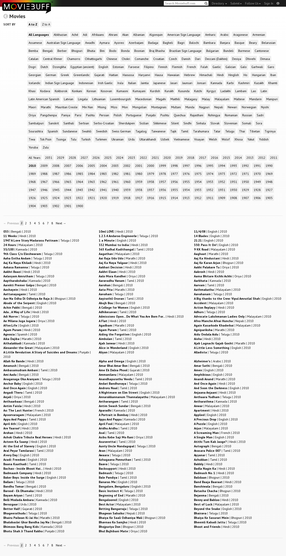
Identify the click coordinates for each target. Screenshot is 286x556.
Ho (245, 75)
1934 (186, 190)
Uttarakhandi (147, 139)
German (51, 75)
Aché (75, 35)
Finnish (162, 67)
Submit (236, 3)
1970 (257, 174)
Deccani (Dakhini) (216, 59)
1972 (233, 174)
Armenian (258, 35)
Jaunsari (187, 83)
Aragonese (240, 35)
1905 (269, 198)
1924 (55, 198)
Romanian (231, 115)
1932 (209, 190)
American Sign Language (183, 35)
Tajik (173, 131)
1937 (150, 190)
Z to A (46, 24)
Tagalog (141, 131)
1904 (32, 206)
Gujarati (99, 75)
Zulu (46, 147)
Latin (264, 91)
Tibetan (255, 131)
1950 (245, 182)
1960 (126, 182)
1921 (91, 198)
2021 (155, 158)
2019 (179, 158)
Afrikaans (98, 35)
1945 (55, 190)
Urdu (131, 139)
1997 (186, 166)
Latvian (68, 99)
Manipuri (272, 99)
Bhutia (91, 51)
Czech (173, 59)
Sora (259, 123)
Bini (102, 51)
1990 (269, 166)
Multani (176, 107)
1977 (174, 174)
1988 (44, 174)
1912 (198, 198)
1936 (162, 190)
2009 (44, 166)
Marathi (46, 107)
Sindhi (187, 123)
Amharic (210, 35)
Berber (62, 51)
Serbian (84, 123)
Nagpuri (204, 107)
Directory (219, 3)
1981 (126, 174)
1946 (44, 190)
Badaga (153, 43)
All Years (34, 158)
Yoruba (33, 147)
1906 (257, 198)
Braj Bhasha (157, 51)
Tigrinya (270, 131)
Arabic (224, 35)
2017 (202, 158)
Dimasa (265, 59)
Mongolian (139, 107)
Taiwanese (158, 131)
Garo (271, 67)
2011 (273, 158)
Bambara (209, 43)
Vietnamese (181, 139)
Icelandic (34, 83)
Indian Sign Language (59, 83)
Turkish (85, 139)
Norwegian (249, 107)
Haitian (113, 75)
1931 (221, 190)
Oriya (32, 115)
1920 (103, 198)
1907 (245, 198)
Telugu (229, 131)
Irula (120, 83)
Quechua (179, 115)
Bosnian (139, 51)
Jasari (173, 83)
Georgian (35, 75)
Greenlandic (82, 75)
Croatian (158, 59)
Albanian (139, 35)
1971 (245, 174)
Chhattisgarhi (93, 59)
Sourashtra (36, 131)
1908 (233, 198)
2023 (131, 158)
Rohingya (214, 115)
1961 (115, 182)
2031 (48, 158)
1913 (186, 198)
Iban (273, 75)
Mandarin (255, 99)
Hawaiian (173, 75)
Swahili (86, 131)
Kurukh (169, 91)
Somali (246, 123)
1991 (257, 166)
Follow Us (253, 3)
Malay (206, 99)
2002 (126, 166)
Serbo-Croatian (104, 123)
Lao (253, 91)
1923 (67, 198)
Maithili (175, 99)
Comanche (142, 59)
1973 (221, 174)
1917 (138, 198)
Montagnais (158, 107)
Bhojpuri (77, 51)
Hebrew (189, 75)
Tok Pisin (45, 139)
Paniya (65, 115)
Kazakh (259, 83)
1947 (32, 190)
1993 (233, 166)
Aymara (104, 43)
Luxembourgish (120, 99)
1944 (67, 190)
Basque (239, 43)
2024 (119, 158)
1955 (186, 182)
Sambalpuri (36, 123)
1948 (269, 182)
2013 (250, 158)
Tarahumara (201, 131)
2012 (261, 158)
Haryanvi (144, 75)
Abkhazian (60, 35)
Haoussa (128, 75)
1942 (91, 190)
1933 (198, 190)
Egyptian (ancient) (82, 67)
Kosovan (106, 91)
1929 (245, 190)
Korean (91, 91)
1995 (209, 166)
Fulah (204, 67)
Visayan (199, 139)
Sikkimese (159, 123)
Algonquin (156, 35)
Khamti (272, 83)
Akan (125, 35)
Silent (175, 123)
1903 (44, 206)
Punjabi (151, 115)
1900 (79, 206)
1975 (198, 174)
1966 (55, 182)
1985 (79, 174)
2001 (138, 166)
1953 (209, 182)
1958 (150, 182)
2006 (79, 166)
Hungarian (258, 75)
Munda (189, 107)
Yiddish (264, 139)
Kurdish (155, 91)
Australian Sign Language (63, 43)
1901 (67, 206)
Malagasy (191, 99)
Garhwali (257, 67)
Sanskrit (53, 123)
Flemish (177, 67)
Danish (186, 59)
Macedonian (143, 99)
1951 (233, 182)
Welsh (213, 139)
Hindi (220, 75)
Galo (243, 67)
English (103, 67)
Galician (230, 67)
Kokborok (61, 91)
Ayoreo (119, 43)
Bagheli (168, 43)
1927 (269, 190)
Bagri (181, 43)
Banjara (225, 43)
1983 (103, 174)
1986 (67, 174)
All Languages (39, 35)
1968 (32, 182)
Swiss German (121, 131)
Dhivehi (251, 59)
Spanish (53, 131)
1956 (174, 182)
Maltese (239, 99)
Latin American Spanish (44, 99)
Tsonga (61, 139)
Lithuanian (98, 99)
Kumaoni (122, 91)
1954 (198, 182)
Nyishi (265, 107)
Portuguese (133, 115)
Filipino (149, 67)
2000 (150, 166)
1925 (44, 198)
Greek (65, 75)
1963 (91, 182)
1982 (115, 174)
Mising (102, 107)
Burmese (244, 51)
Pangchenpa (48, 115)
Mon (125, 107)
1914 (174, 198)
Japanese (159, 83)
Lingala (83, 99)
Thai (242, 131)
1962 (103, 182)
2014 (238, 158)
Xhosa (238, 139)
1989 (32, 174)
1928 (257, 190)
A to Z (33, 24)
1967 (44, 182)
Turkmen (101, 139)
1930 (233, 190)
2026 (96, 158)
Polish (118, 115)
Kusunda (183, 91)
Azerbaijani (136, 43)
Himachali (206, 75)
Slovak (214, 123)
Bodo (112, 51)
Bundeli (228, 51)
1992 (245, 166)
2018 (190, 158)
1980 (138, 174)
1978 (162, 174)
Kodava (45, 91)
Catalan (33, 59)
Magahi (161, 99)
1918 (126, 198)
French (191, 67)
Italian (132, 83)
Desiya (236, 59)
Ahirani (113, 35)
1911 (209, 198)
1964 (79, 182)
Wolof (226, 139)
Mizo (114, 107)
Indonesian (86, 83)
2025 (107, 158)
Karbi (230, 83)
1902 (55, 206)
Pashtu (90, 115)
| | (17, 231)
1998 (174, 166)
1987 (55, 174)
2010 (32, 166)
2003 (115, 166)
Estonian (118, 67)
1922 (79, 198)
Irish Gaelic (105, 83)
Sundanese (70, 131)
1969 (269, 174)
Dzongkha (59, 67)
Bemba (33, 51)
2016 (214, 158)
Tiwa (32, 139)
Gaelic (216, 67)
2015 (226, 158)
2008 (55, 166)
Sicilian (144, 123)
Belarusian (268, 43)
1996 (198, 166)
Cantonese (262, 51)
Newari (232, 107)
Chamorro (73, 59)
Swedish (101, 131)
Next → (61, 223)
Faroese (133, 67)
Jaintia (145, 83)
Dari (197, 59)
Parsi (78, 115)
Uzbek (165, 139)
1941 (103, 190)
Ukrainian (117, 139)
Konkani (77, 91)
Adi (85, 35)
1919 (115, 198)
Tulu (73, 139)
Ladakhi (226, 91)
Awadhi (90, 43)
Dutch (44, 67)
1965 (67, 182)
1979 (150, 174)
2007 (67, 166)
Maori (32, 107)
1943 (79, 190)
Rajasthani (196, 115)
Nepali (218, 107)
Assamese (35, 43)
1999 (162, 166)
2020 (167, 158)
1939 (126, 190)
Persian (104, 115)
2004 (103, 166)
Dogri (32, 67)
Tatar (217, 131)
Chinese (112, 59)
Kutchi (198, 91)
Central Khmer (52, 59)
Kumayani (139, 91)
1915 (162, 198)
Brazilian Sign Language (185, 51)
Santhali (68, 123)
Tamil (184, 131)
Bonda (125, 51)
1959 (138, 182)
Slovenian (230, 123)
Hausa (159, 75)
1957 (162, 182)
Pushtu (164, 115)
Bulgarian (212, 51)
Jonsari (201, 83)
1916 (150, 198)
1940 (115, 190)
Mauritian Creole (66, 107)
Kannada (216, 83)
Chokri (126, 59)
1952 (221, 182)
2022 (143, 158)
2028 (72, 158)
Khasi (32, 91)
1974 (209, 174)
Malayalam (222, 99)
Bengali (48, 51)
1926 (32, 198)
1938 (138, 190)
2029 (60, 158)
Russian (247, 115)
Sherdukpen (127, 123)
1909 (221, 198)
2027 (84, 158)
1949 (257, 182)
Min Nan (87, 107)
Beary (253, 43)
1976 (186, 174)
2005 (91, 166)
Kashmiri (244, 83)
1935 (174, 190)
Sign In (268, 3)
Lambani (240, 91)
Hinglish (233, 75)
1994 (221, 166)
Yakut (250, 139)
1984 (91, 174)
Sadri (260, 115)
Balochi (194, 43)
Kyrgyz (211, 91)
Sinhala (201, 123)
